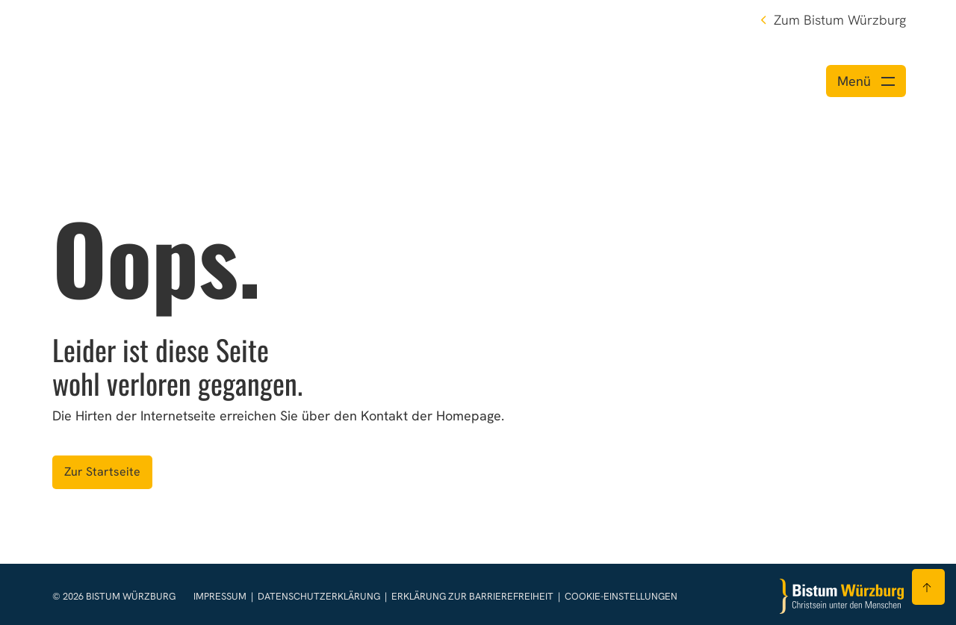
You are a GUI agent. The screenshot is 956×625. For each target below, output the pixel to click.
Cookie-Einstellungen (621, 596)
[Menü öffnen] (866, 81)
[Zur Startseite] (842, 596)
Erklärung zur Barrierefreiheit (472, 596)
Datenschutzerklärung (320, 596)
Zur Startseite (102, 471)
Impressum (221, 596)
